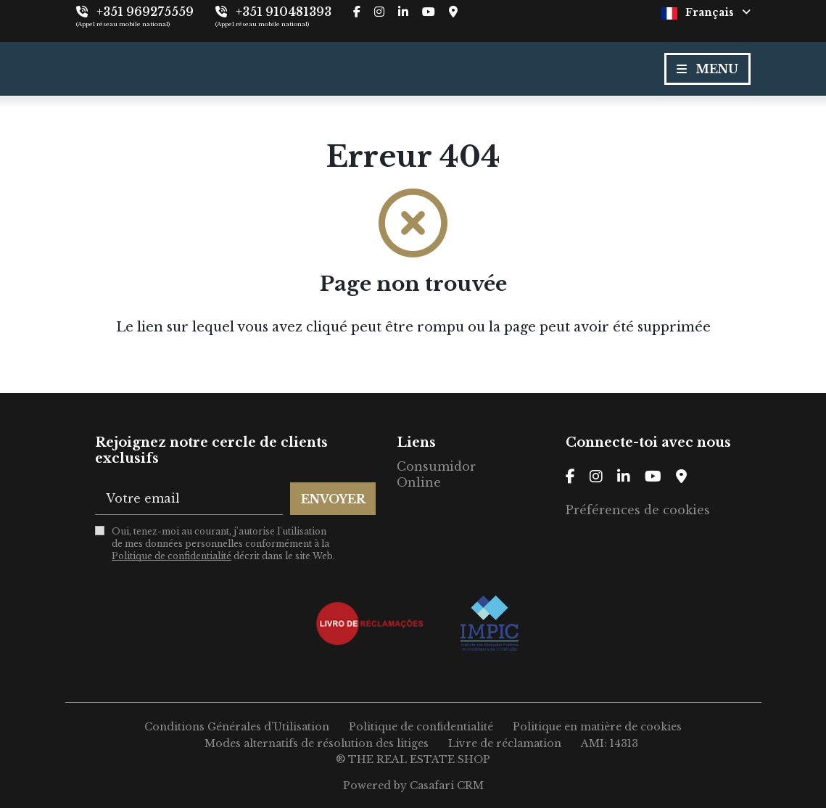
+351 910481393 (283, 11)
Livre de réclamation (504, 743)
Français (706, 13)
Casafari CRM (447, 785)
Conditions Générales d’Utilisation (236, 726)
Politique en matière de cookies (597, 726)
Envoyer (333, 499)
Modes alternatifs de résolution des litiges (317, 743)
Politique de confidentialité (171, 556)
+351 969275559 (145, 11)
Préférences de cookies (638, 510)
